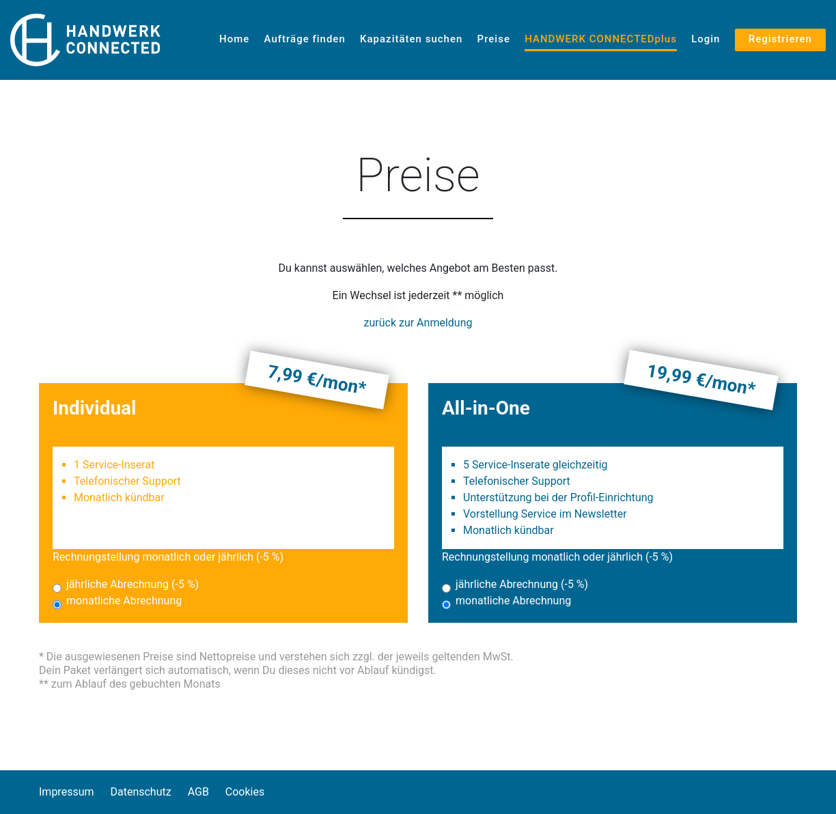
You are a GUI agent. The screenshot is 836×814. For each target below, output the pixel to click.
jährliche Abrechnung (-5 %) (132, 584)
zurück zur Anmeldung (418, 322)
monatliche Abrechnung (124, 600)
